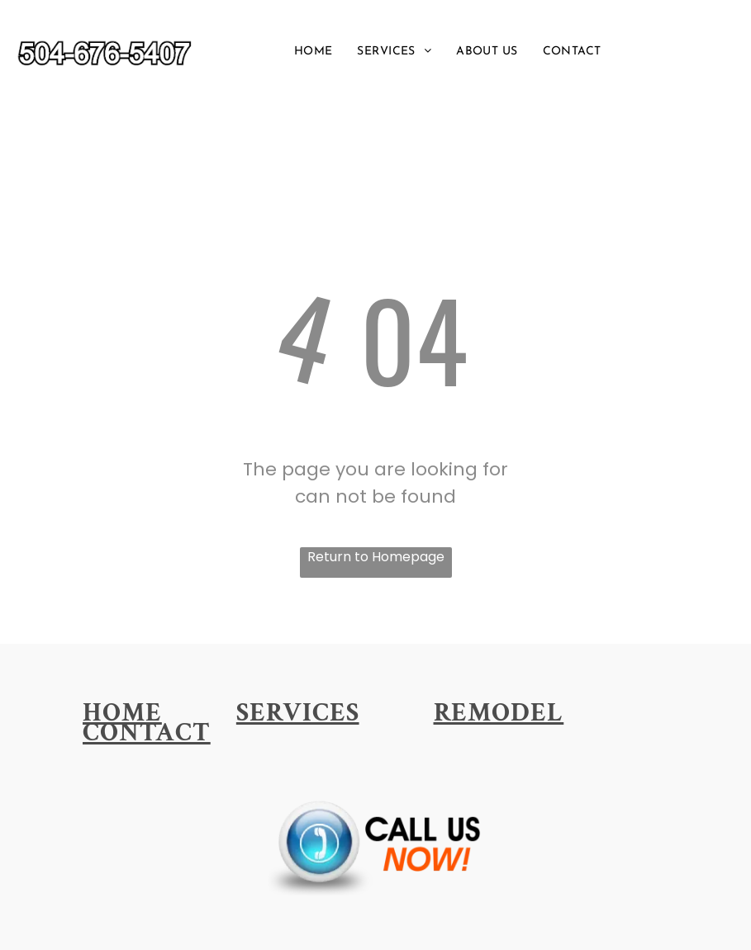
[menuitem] (313, 52)
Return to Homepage (375, 556)
